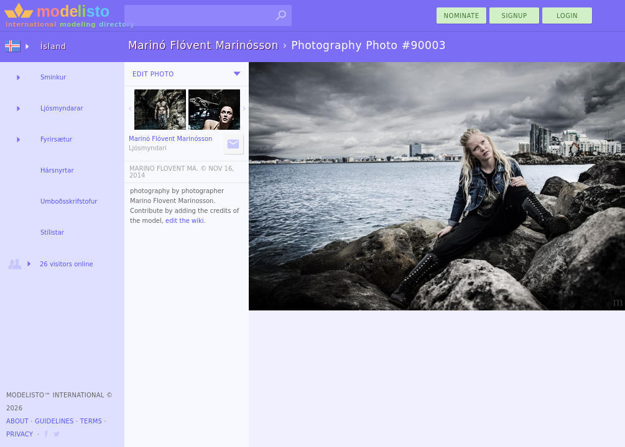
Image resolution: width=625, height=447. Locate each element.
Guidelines (54, 421)
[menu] (237, 74)
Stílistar (52, 232)
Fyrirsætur (56, 139)
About (17, 421)
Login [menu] (567, 15)
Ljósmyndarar (61, 108)
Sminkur (53, 77)
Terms (91, 421)
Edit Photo (153, 74)
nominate (461, 15)
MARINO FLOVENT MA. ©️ (167, 168)
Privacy (19, 434)
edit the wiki (184, 220)
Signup (514, 15)
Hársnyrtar (57, 170)
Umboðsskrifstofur (68, 201)
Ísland (53, 46)
